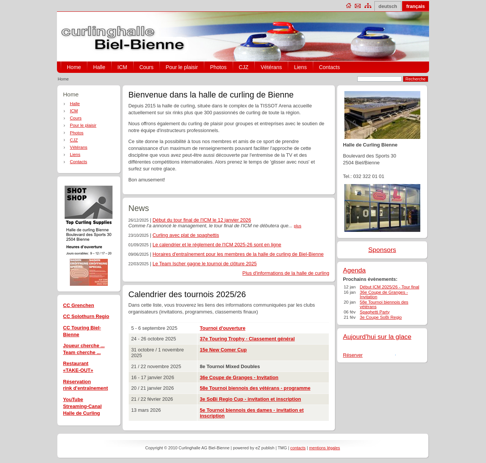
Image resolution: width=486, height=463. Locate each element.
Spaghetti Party (375, 312)
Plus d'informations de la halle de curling (285, 273)
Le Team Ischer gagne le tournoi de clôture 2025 (205, 263)
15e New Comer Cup (223, 350)
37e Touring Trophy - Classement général (247, 339)
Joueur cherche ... (84, 345)
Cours (146, 67)
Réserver (353, 355)
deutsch (388, 6)
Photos (218, 67)
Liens (300, 67)
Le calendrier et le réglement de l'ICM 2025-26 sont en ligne (217, 244)
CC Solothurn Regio (86, 316)
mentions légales (324, 448)
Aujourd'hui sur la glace (377, 336)
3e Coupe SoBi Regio (381, 317)
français (415, 6)
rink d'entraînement (85, 388)
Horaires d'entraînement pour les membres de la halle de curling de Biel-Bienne (238, 254)
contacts (298, 448)
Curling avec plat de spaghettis (186, 235)
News (138, 208)
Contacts (329, 67)
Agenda (354, 270)
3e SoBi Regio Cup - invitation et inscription (250, 399)
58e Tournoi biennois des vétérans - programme (255, 388)
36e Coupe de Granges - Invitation (239, 377)
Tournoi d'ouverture (222, 328)
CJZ (244, 67)
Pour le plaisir (182, 67)
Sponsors (382, 250)
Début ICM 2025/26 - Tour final (390, 287)
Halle (99, 67)
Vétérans (271, 67)
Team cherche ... (82, 352)
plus (297, 226)
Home (74, 67)
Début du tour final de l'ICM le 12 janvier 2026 (202, 220)
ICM (122, 67)
